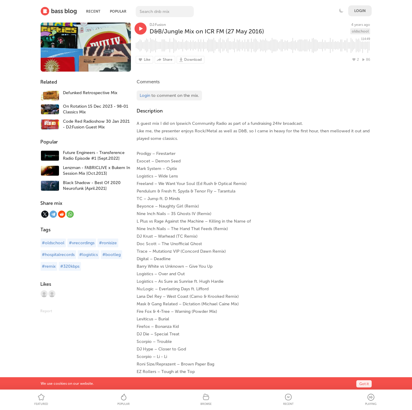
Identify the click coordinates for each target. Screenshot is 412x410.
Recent (93, 11)
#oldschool (53, 242)
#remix (49, 266)
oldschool (360, 31)
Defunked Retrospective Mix (90, 92)
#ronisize (108, 242)
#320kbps (69, 266)
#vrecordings (81, 242)
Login (360, 11)
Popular (118, 11)
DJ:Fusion (158, 25)
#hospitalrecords (58, 254)
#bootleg (111, 254)
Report (46, 311)
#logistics (88, 254)
